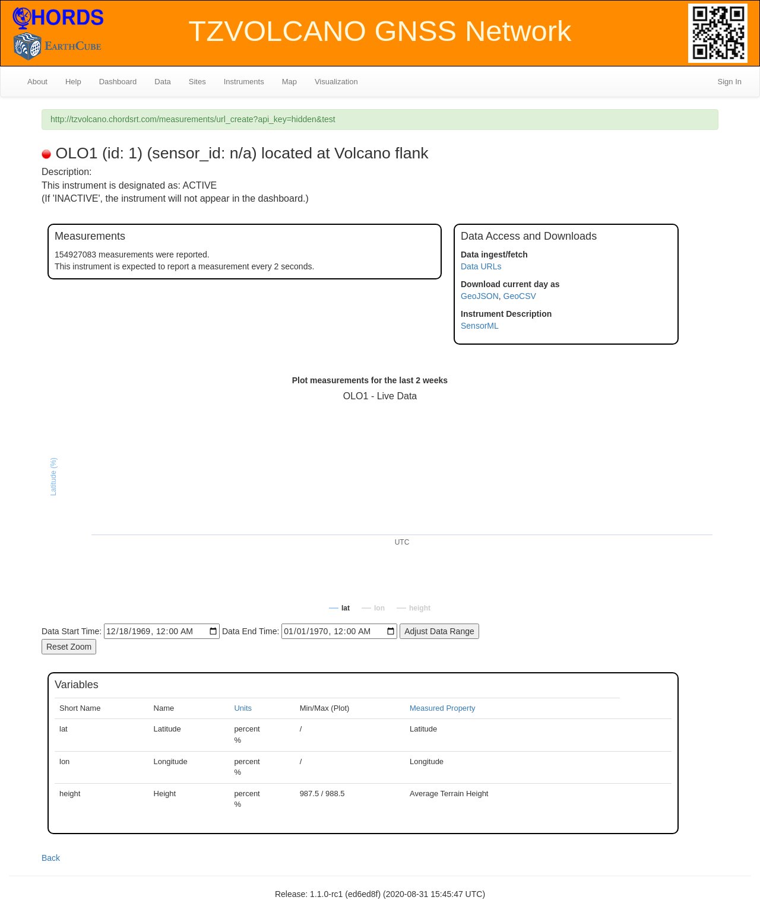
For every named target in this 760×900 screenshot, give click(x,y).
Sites (197, 81)
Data (162, 81)
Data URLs (481, 266)
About (37, 81)
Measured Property (443, 708)
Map (289, 81)
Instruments (244, 81)
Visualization (336, 81)
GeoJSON (480, 296)
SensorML (480, 325)
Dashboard (118, 81)
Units (243, 708)
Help (73, 81)
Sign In (730, 81)
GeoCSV (520, 296)
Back (51, 858)
